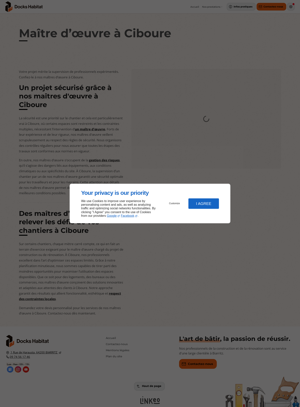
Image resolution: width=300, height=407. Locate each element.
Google (112, 215)
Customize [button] (174, 203)
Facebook (127, 215)
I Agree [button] (203, 203)
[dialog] (150, 203)
